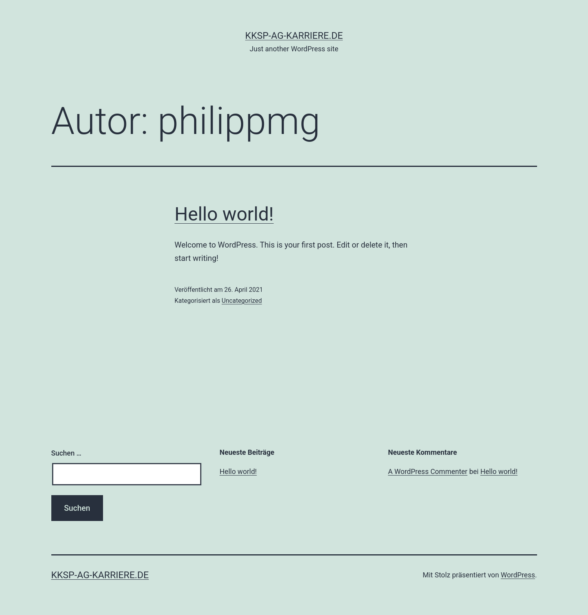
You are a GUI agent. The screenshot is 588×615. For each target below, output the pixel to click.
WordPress (518, 575)
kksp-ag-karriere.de (294, 35)
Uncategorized (242, 300)
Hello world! (224, 214)
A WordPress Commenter (428, 471)
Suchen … (66, 453)
